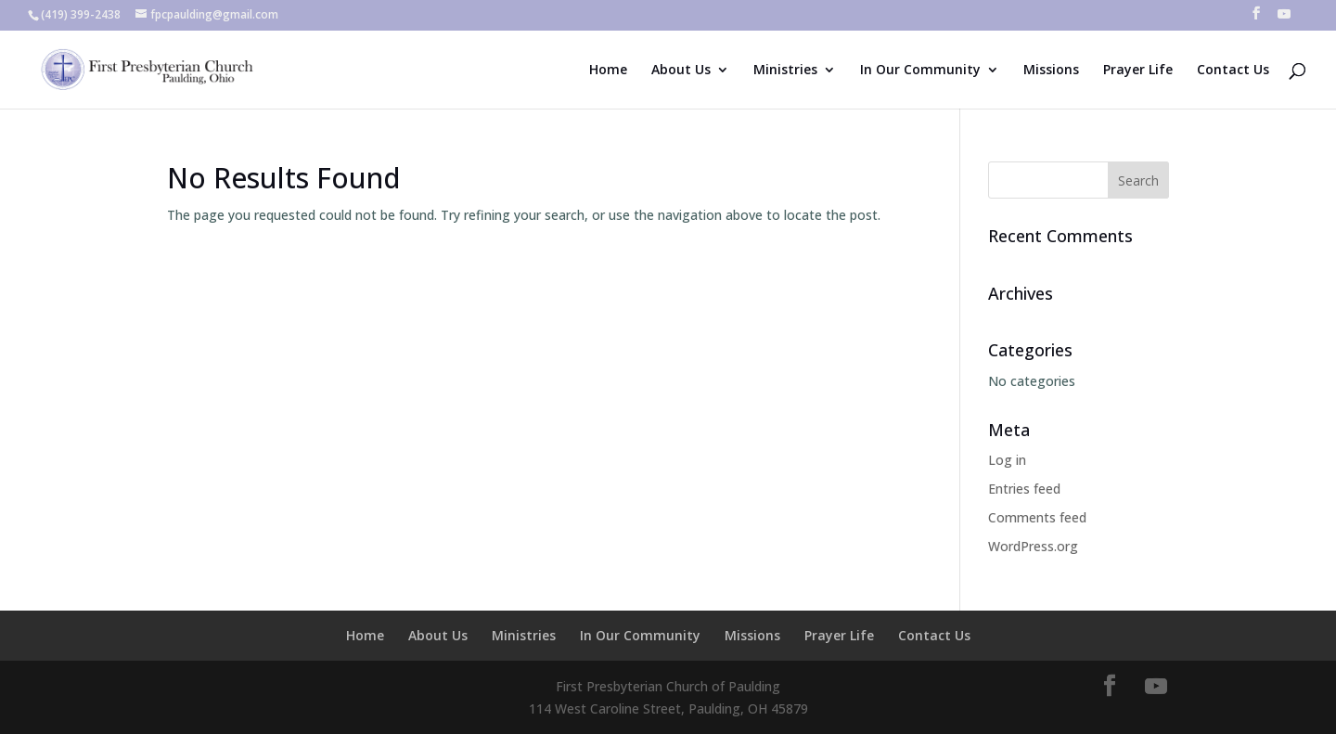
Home (608, 70)
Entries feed (1024, 488)
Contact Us (1233, 70)
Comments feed (1037, 517)
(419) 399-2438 (81, 14)
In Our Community (920, 70)
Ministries (785, 70)
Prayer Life (1138, 70)
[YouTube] (1284, 19)
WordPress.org (1033, 546)
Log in (1007, 460)
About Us (681, 70)
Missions (1051, 70)
